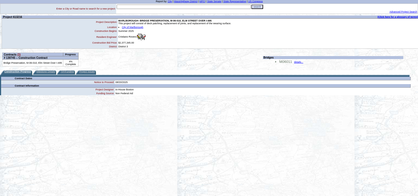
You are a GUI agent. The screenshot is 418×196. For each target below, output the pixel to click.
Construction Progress (17, 71)
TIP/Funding (67, 71)
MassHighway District (185, 1)
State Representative (234, 1)
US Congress (255, 1)
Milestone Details (46, 71)
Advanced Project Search (403, 11)
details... (298, 62)
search (257, 6)
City (170, 1)
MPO (202, 1)
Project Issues (87, 71)
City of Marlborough (132, 27)
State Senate (214, 1)
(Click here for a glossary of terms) (397, 17)
